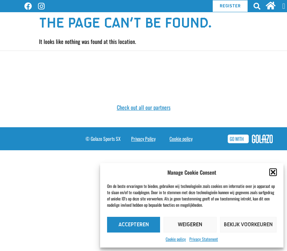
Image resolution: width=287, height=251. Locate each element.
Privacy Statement (203, 239)
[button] (273, 172)
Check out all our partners (144, 107)
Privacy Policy (143, 138)
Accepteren (134, 224)
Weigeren (190, 224)
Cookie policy (176, 239)
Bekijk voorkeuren (248, 224)
